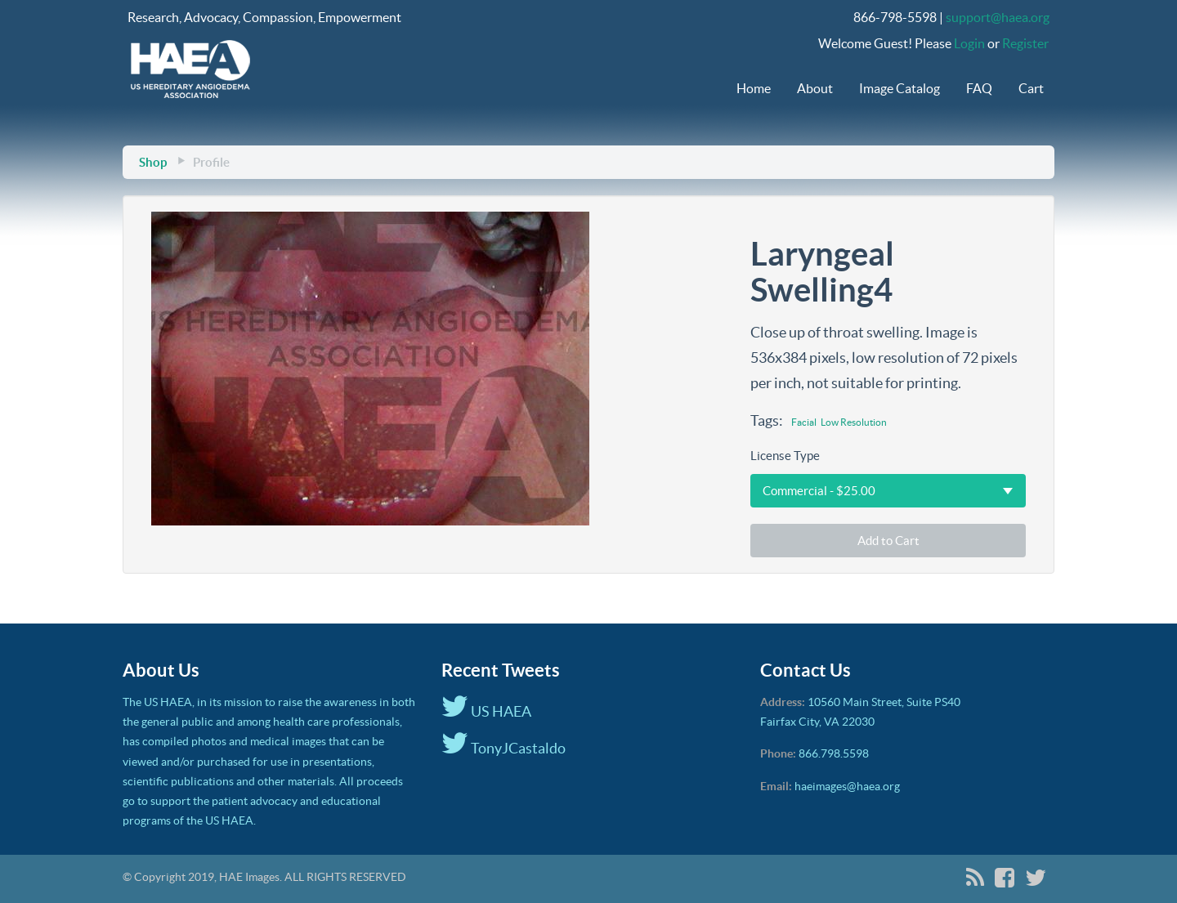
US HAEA (486, 711)
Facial (804, 422)
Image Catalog (899, 88)
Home (753, 88)
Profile (211, 162)
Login (969, 43)
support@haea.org (997, 17)
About (815, 88)
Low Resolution (854, 422)
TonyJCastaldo (503, 748)
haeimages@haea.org (847, 786)
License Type (785, 456)
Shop (153, 162)
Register (1025, 43)
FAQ (979, 88)
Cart (1031, 88)
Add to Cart (888, 541)
